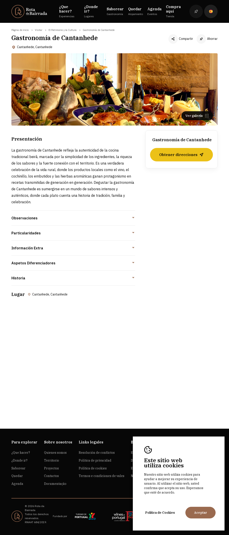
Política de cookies (93, 468)
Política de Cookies (160, 513)
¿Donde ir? (19, 460)
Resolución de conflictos (97, 453)
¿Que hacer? (20, 453)
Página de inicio (20, 30)
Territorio (51, 460)
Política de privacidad (95, 460)
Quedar (17, 476)
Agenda (17, 484)
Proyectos (51, 468)
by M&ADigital (33, 526)
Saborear (18, 468)
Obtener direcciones (181, 154)
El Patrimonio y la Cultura (62, 30)
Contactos (51, 476)
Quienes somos (55, 453)
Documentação (55, 484)
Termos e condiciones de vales (101, 476)
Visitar (38, 30)
